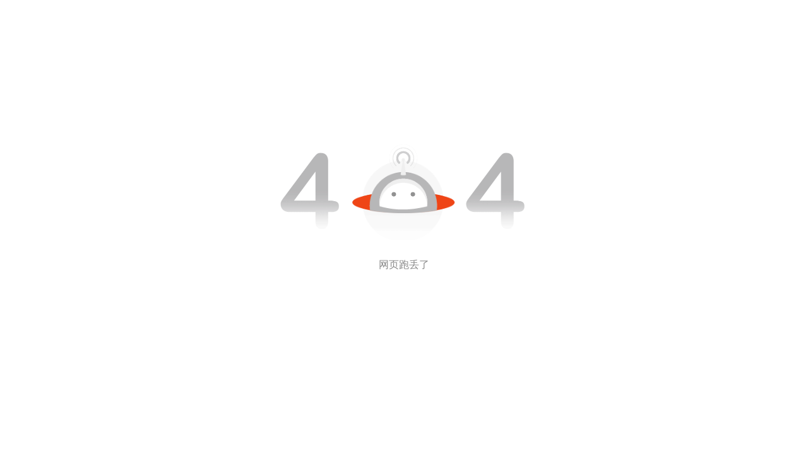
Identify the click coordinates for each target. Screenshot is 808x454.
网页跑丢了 (404, 264)
